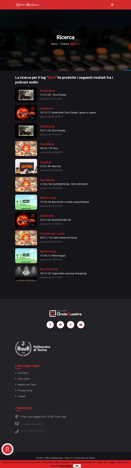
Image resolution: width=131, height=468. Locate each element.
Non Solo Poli (49, 269)
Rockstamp (47, 90)
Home (54, 44)
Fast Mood (47, 144)
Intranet (20, 396)
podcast (65, 44)
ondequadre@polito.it (29, 424)
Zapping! (46, 162)
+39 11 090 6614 (30, 431)
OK (77, 466)
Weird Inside (48, 198)
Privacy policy (23, 390)
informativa (66, 466)
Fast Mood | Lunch (52, 233)
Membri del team (25, 384)
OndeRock (47, 108)
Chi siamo (21, 373)
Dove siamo (22, 378)
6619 (42, 431)
